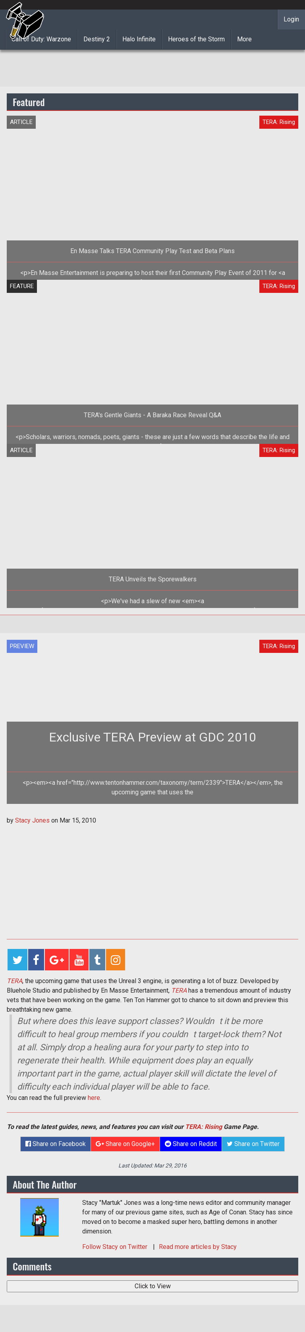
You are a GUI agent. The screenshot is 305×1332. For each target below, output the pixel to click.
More (244, 39)
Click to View (153, 1286)
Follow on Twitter (115, 1247)
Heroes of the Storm (196, 39)
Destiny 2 (96, 39)
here (94, 1098)
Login (291, 19)
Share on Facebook (55, 1144)
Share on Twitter (253, 1144)
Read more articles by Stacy (198, 1247)
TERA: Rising (203, 1127)
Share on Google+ (125, 1144)
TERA (14, 981)
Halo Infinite (139, 39)
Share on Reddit (191, 1144)
